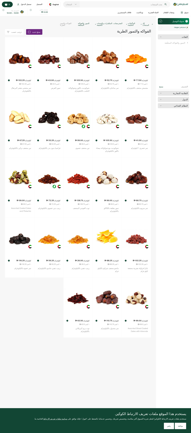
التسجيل (39, 4)
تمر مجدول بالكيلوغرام (110, 328)
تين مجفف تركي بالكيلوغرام (20, 148)
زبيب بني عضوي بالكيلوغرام (49, 208)
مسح (161, 87)
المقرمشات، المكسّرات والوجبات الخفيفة (110, 24)
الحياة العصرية (153, 12)
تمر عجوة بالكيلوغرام (22, 268)
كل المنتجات (146, 24)
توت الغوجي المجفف (81, 208)
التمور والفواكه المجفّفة (176, 43)
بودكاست (139, 12)
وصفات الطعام (169, 12)
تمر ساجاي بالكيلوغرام (110, 88)
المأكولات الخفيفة (131, 24)
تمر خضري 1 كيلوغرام (139, 148)
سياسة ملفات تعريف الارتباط (55, 419)
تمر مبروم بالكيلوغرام (139, 208)
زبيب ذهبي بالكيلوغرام (80, 268)
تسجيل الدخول (24, 4)
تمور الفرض (55, 88)
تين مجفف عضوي (82, 148)
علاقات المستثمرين (124, 12)
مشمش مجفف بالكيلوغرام (137, 88)
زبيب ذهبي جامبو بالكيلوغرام (49, 268)
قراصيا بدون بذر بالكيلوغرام (49, 148)
